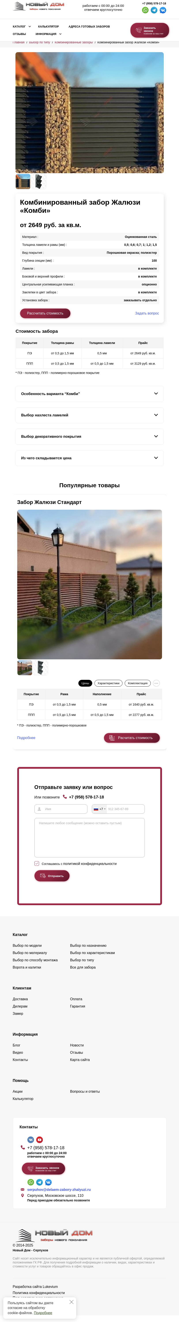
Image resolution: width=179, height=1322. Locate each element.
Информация (46, 34)
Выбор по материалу (30, 959)
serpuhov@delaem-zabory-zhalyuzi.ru (59, 1196)
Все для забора (83, 974)
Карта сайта (80, 1066)
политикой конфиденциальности (90, 870)
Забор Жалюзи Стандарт (49, 502)
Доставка (20, 1006)
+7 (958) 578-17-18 (154, 3)
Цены (85, 683)
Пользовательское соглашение (38, 1304)
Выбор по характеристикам (92, 959)
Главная (18, 42)
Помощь (21, 1087)
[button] (18, 485)
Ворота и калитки (27, 974)
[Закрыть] (71, 1301)
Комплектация (137, 683)
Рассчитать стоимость (45, 313)
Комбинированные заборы (74, 42)
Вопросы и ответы (85, 1098)
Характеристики (108, 683)
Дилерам (20, 1013)
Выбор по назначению (88, 952)
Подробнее (43, 1313)
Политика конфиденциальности (39, 1299)
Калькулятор (48, 26)
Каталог (19, 26)
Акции (18, 1098)
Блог (17, 1052)
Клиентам (22, 995)
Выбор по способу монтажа (35, 967)
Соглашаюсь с (79, 870)
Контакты (20, 1066)
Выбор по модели (27, 952)
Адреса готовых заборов (89, 26)
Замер (18, 1020)
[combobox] (99, 809)
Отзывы (19, 34)
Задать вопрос (147, 313)
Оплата (76, 1006)
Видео (18, 1059)
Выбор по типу (39, 42)
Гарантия (77, 1013)
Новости (77, 1052)
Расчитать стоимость (135, 738)
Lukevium (50, 1293)
